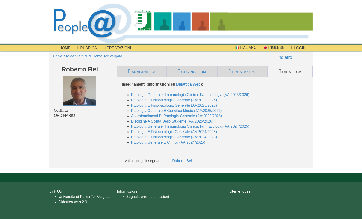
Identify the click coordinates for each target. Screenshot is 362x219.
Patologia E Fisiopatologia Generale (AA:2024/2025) (174, 132)
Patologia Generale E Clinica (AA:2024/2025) (168, 142)
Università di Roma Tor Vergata (84, 197)
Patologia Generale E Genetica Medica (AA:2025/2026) (176, 111)
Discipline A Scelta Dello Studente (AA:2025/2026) (172, 121)
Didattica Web (188, 84)
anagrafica (141, 71)
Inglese (274, 47)
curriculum (192, 71)
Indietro (283, 57)
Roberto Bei (182, 161)
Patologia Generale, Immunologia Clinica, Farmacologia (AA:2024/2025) (190, 126)
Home (63, 47)
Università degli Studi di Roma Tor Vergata (87, 56)
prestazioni (117, 47)
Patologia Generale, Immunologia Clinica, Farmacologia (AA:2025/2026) (190, 95)
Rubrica (87, 47)
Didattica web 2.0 (73, 202)
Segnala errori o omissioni (147, 197)
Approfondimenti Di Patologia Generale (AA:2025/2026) (176, 116)
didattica (290, 71)
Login (298, 47)
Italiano (246, 47)
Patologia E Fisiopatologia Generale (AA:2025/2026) (174, 100)
